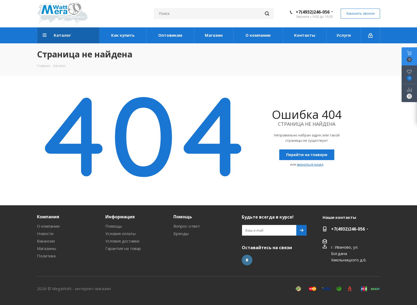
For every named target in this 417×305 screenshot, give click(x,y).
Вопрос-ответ (186, 226)
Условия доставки (122, 241)
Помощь (113, 226)
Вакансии (46, 241)
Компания (48, 217)
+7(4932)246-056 (313, 12)
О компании (48, 226)
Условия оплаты (120, 233)
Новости (45, 233)
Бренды (181, 233)
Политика (46, 255)
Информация (120, 217)
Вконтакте (247, 260)
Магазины (46, 248)
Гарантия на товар (123, 248)
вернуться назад (310, 164)
